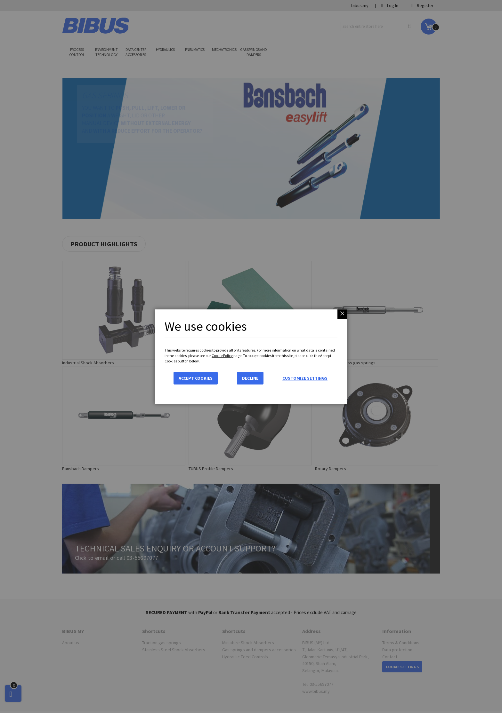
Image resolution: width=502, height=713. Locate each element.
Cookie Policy (222, 355)
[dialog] (251, 356)
